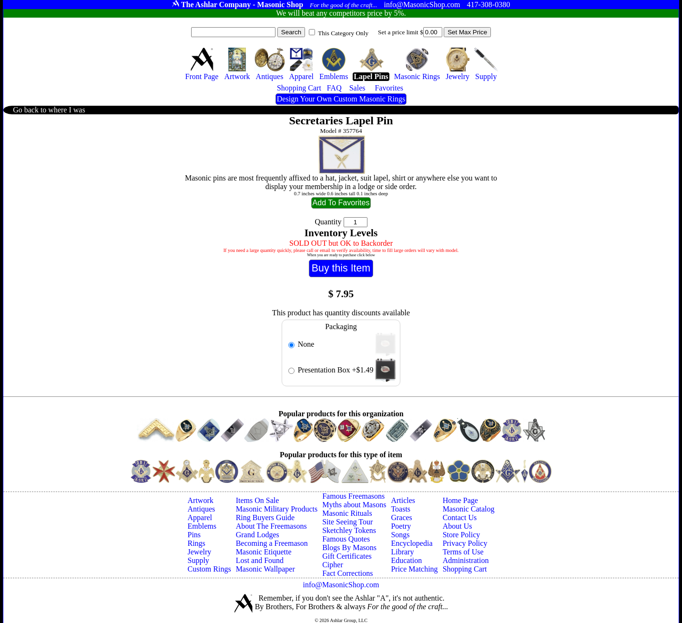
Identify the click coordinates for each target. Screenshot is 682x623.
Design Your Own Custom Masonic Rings (341, 99)
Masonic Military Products (277, 509)
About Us (457, 526)
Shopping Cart (465, 569)
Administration (466, 560)
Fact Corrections (347, 573)
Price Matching (414, 569)
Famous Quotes (346, 539)
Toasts (400, 509)
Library (402, 552)
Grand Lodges (257, 535)
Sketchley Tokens (349, 530)
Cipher (332, 565)
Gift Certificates (347, 556)
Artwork (201, 500)
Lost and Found (260, 560)
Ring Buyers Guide (265, 517)
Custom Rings (209, 569)
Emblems (202, 526)
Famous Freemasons (353, 496)
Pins (194, 535)
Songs (400, 535)
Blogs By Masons (349, 547)
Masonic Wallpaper (265, 569)
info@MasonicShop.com (341, 585)
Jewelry (200, 552)
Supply (198, 560)
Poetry (401, 526)
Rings (196, 543)
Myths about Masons (354, 505)
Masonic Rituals (347, 513)
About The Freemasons (271, 526)
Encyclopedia (411, 543)
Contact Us (460, 517)
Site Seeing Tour (347, 522)
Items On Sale (257, 500)
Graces (401, 517)
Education (406, 560)
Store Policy (461, 535)
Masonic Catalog (469, 509)
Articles (403, 500)
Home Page (460, 500)
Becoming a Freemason (272, 543)
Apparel (200, 517)
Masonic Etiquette (264, 552)
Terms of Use (463, 552)
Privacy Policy (465, 543)
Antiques (201, 509)
